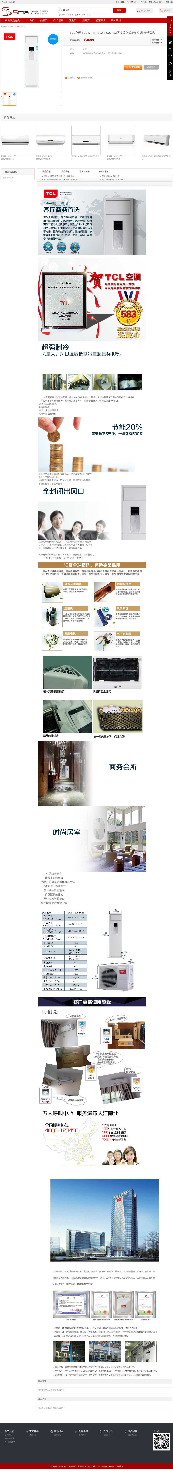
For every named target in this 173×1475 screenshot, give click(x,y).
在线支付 (106, 1435)
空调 (83, 15)
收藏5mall (132, 2)
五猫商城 (119, 1466)
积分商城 (116, 20)
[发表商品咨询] (58, 1408)
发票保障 (82, 1435)
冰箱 (88, 15)
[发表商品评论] (58, 1390)
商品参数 (65, 171)
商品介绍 (46, 171)
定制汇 (73, 20)
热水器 (77, 15)
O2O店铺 (58, 20)
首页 (32, 20)
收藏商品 (151, 67)
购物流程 (57, 1435)
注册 (122, 2)
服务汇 (86, 20)
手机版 (143, 2)
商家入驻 (32, 1435)
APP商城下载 (10, 1442)
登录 (117, 2)
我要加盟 (152, 2)
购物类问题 (132, 1435)
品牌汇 (44, 20)
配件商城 (100, 20)
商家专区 (169, 2)
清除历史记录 (8, 177)
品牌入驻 (159, 2)
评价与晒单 (103, 171)
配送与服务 (84, 171)
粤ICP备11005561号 (88, 1466)
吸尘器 (70, 15)
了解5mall (8, 1435)
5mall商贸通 (9, 1438)
